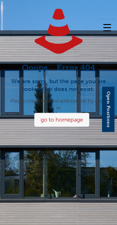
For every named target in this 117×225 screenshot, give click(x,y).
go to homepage (62, 119)
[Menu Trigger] (107, 27)
